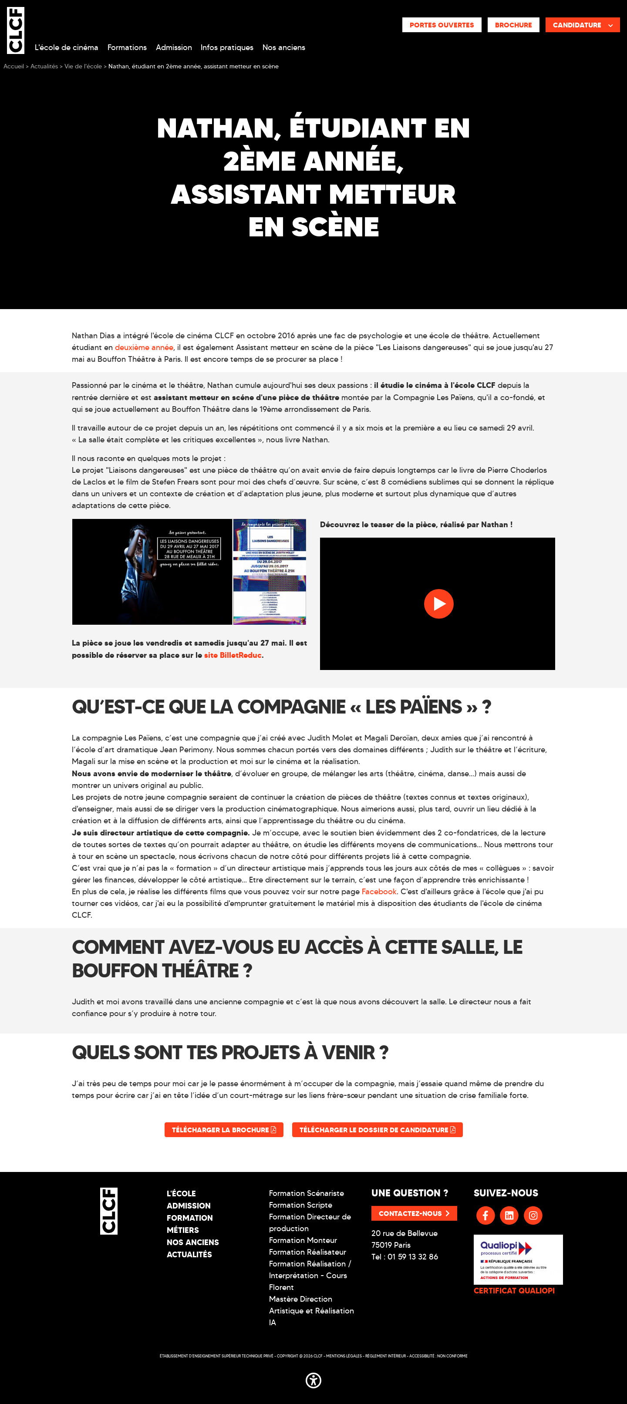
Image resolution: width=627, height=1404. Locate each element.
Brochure (513, 24)
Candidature (583, 24)
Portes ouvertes (442, 24)
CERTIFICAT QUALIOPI (514, 1291)
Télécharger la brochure (224, 1129)
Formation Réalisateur (307, 1252)
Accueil (13, 66)
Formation (190, 1218)
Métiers (183, 1230)
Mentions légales (344, 1355)
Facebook (379, 891)
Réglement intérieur (385, 1355)
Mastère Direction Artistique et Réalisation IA (311, 1310)
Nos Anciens (193, 1242)
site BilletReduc (233, 655)
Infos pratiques (227, 47)
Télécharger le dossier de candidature (377, 1129)
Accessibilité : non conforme (438, 1355)
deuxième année (144, 347)
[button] (313, 1379)
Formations (127, 47)
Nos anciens (284, 47)
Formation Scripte (300, 1205)
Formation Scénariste (306, 1193)
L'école (181, 1194)
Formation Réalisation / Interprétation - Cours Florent (310, 1275)
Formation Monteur (303, 1240)
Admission (174, 47)
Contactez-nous (414, 1213)
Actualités (189, 1254)
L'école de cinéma (66, 47)
